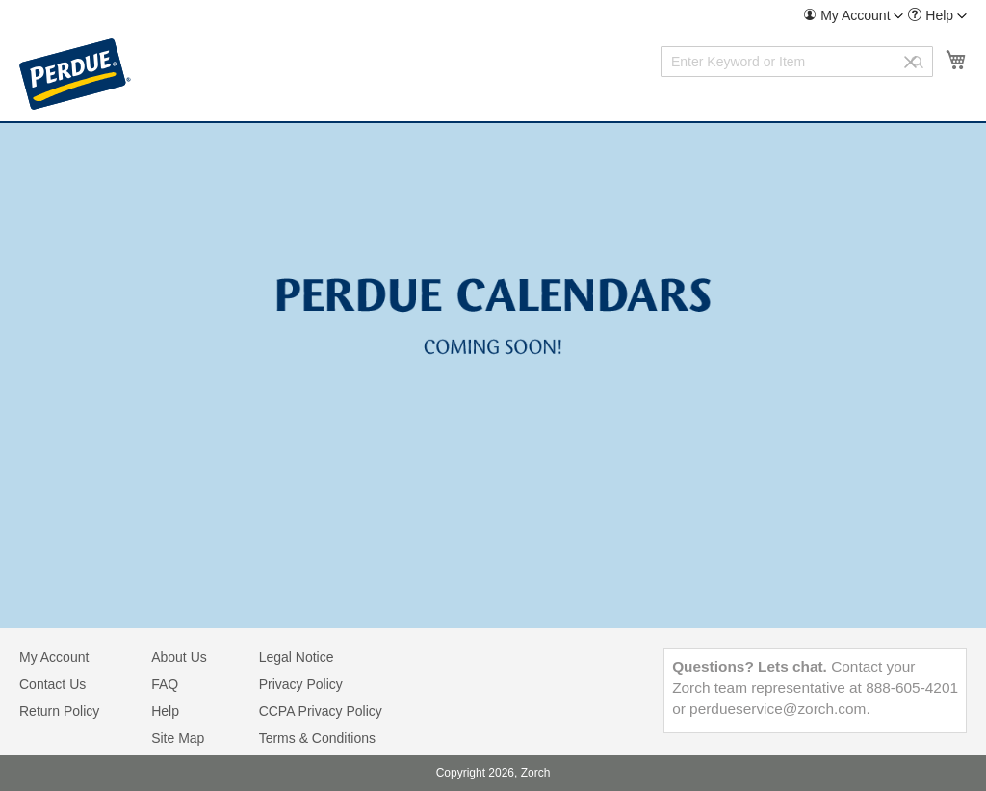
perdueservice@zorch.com (777, 709)
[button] (853, 15)
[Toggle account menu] (898, 16)
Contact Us (52, 684)
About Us (179, 657)
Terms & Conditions (317, 738)
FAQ (164, 684)
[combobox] (797, 61)
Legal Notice (296, 657)
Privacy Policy (301, 684)
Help (165, 711)
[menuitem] (853, 16)
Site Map (177, 738)
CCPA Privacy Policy (320, 711)
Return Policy (59, 711)
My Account (54, 657)
